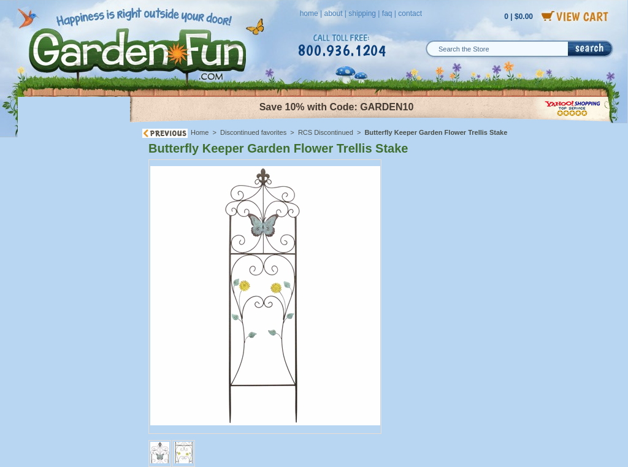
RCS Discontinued (325, 132)
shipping (362, 13)
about (333, 13)
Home (200, 132)
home (309, 13)
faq (387, 13)
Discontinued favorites (253, 132)
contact (410, 13)
